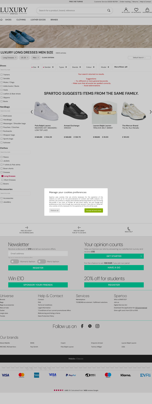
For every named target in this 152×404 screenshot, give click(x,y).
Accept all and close (93, 210)
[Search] (108, 10)
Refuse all (54, 210)
